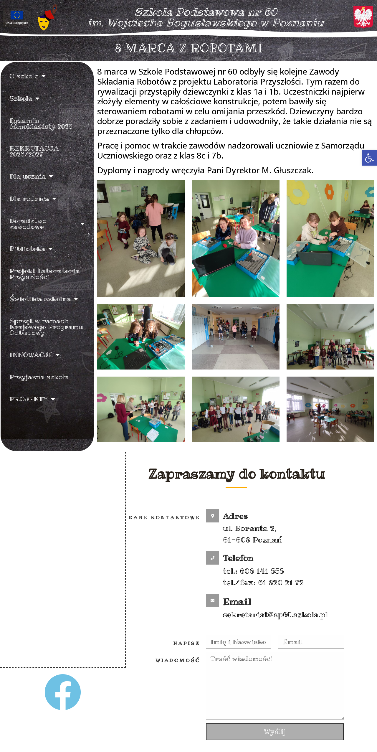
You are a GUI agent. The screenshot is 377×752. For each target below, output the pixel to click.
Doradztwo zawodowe (47, 223)
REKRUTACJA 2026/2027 (34, 151)
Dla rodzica (32, 198)
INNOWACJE (34, 355)
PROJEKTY (32, 399)
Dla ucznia (31, 176)
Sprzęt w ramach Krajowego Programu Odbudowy (46, 326)
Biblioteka (30, 249)
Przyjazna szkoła (39, 376)
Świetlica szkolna (43, 299)
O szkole (27, 76)
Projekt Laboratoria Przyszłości (44, 273)
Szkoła (24, 98)
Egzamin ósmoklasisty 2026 (40, 123)
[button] (369, 158)
